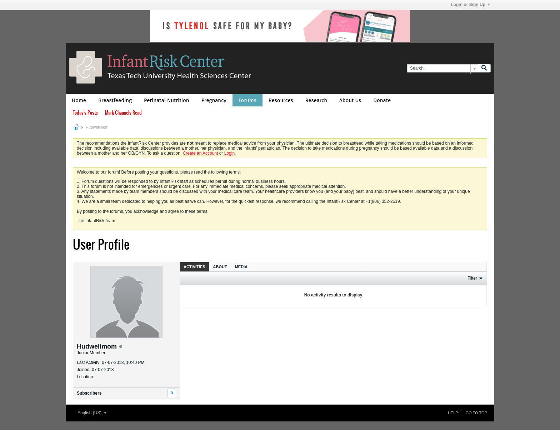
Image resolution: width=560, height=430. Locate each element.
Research (316, 100)
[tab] (194, 266)
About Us (350, 100)
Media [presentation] (241, 267)
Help (453, 413)
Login (229, 153)
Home (79, 100)
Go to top (476, 413)
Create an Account (200, 153)
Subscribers (89, 393)
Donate (382, 100)
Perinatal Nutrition (166, 100)
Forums (247, 100)
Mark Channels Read (123, 112)
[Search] (442, 68)
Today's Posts (85, 112)
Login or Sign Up (470, 4)
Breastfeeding (115, 100)
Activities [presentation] (194, 267)
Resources (281, 100)
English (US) (92, 412)
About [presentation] (220, 267)
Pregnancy (213, 100)
